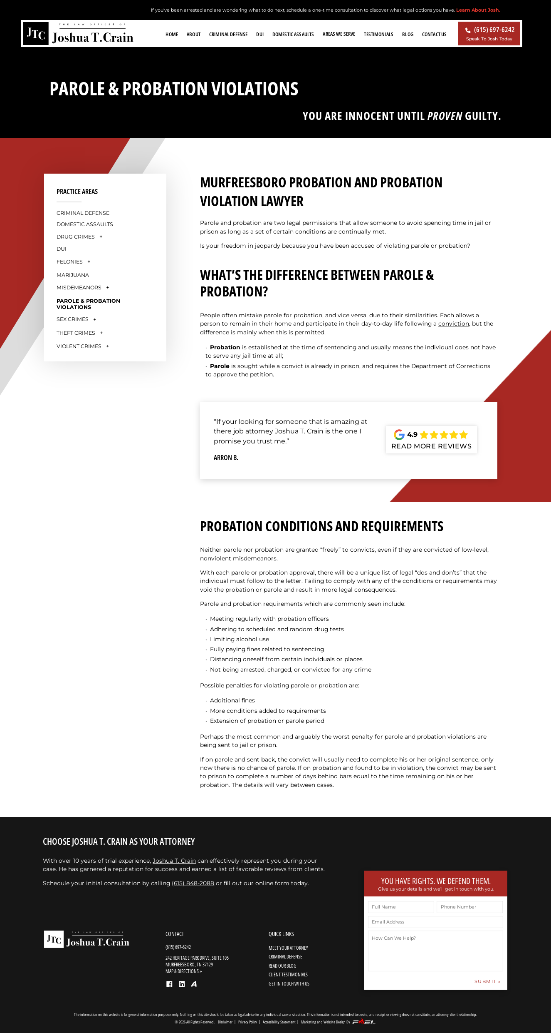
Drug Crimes (76, 237)
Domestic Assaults (293, 34)
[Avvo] (195, 987)
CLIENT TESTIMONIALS (288, 974)
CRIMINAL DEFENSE (285, 956)
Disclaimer (225, 1022)
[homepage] (78, 34)
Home (172, 34)
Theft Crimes (76, 333)
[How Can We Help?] (435, 951)
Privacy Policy (247, 1022)
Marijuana (73, 275)
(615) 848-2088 (193, 883)
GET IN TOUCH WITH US (289, 983)
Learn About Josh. (478, 10)
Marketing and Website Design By (338, 1021)
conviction (453, 323)
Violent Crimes (79, 346)
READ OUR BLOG (283, 965)
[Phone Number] (470, 907)
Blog (407, 34)
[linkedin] (183, 986)
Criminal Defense (228, 34)
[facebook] (171, 986)
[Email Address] (435, 922)
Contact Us (434, 34)
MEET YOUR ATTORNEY (288, 947)
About (193, 34)
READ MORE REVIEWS (431, 446)
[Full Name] (401, 907)
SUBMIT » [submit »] (487, 981)
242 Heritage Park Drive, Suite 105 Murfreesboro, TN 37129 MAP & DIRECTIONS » (197, 964)
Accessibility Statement (279, 1022)
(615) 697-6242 (178, 946)
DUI (259, 34)
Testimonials (378, 34)
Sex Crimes (73, 319)
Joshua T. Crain (174, 860)
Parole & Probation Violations (88, 304)
